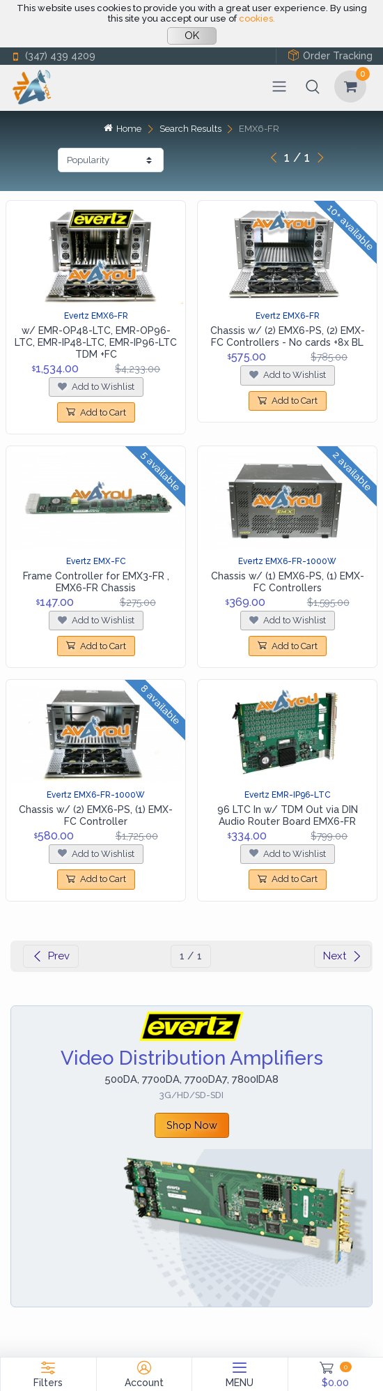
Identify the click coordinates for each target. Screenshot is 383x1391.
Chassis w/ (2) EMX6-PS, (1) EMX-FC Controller (96, 815)
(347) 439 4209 (52, 56)
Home (122, 128)
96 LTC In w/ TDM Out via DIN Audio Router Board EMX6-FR (287, 815)
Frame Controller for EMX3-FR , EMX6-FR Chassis (96, 581)
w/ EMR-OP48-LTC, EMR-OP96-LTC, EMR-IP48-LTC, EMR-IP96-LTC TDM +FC (96, 342)
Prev (51, 956)
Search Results (190, 128)
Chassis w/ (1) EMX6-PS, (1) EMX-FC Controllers (287, 581)
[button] (313, 86)
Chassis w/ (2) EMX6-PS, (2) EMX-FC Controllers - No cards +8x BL (287, 336)
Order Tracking (330, 55)
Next (342, 956)
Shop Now (191, 1125)
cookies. (257, 18)
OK (192, 35)
